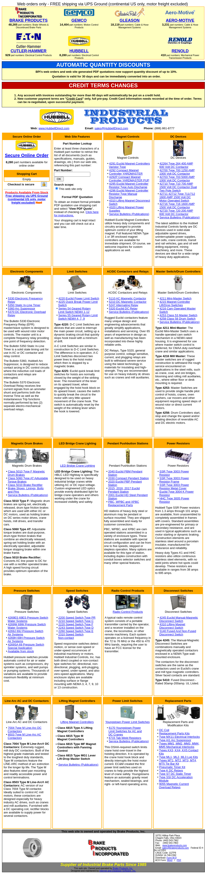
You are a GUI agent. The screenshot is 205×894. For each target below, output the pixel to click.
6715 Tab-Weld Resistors (125, 738)
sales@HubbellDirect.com (111, 128)
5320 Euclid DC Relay (123, 308)
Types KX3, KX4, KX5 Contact (178, 750)
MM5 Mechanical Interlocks (176, 747)
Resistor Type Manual (123, 193)
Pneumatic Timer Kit (172, 767)
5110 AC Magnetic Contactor (127, 298)
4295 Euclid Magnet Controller (128, 183)
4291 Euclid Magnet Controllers (129, 163)
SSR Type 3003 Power (174, 471)
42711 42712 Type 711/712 (177, 193)
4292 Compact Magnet (124, 170)
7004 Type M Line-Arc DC (24, 727)
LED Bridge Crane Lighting (77, 465)
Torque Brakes (17, 481)
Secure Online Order (27, 155)
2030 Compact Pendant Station (128, 478)
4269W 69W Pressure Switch (27, 624)
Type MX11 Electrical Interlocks (179, 736)
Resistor (164, 475)
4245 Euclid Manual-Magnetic (179, 617)
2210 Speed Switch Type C (76, 621)
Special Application (20, 648)
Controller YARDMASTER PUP (129, 180)
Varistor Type (117, 167)
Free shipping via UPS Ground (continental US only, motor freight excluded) (27, 199)
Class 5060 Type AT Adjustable (28, 478)
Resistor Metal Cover (172, 488)
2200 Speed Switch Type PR (76, 617)
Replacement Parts (120, 505)
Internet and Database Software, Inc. (117, 871)
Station (112, 475)
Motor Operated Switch (174, 200)
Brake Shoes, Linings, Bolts (26, 488)
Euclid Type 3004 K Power (176, 491)
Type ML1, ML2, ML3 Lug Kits (178, 757)
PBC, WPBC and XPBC (123, 501)
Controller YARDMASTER (126, 173)
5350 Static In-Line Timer (24, 305)
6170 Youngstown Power (125, 727)
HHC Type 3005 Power (174, 498)
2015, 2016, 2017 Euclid (124, 488)
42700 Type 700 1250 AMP (177, 170)
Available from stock (21, 651)
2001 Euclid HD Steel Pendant (128, 495)
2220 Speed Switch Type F (75, 624)
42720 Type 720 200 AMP (176, 210)
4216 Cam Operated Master (177, 308)
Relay (11, 301)
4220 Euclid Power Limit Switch (78, 298)
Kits (161, 753)
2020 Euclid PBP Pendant (125, 481)
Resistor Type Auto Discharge (128, 187)
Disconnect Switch (171, 621)
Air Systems (15, 634)
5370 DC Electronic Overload (27, 312)
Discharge (115, 197)
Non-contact (66, 637)
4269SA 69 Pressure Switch (26, 644)
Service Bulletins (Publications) (129, 214)
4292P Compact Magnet (125, 177)
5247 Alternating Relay (123, 305)
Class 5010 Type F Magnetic (26, 471)
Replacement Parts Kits (174, 733)
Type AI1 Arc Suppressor (175, 740)
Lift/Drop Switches (171, 305)
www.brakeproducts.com (174, 845)
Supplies (114, 210)
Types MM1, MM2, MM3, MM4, (179, 743)
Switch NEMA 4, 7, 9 (71, 318)
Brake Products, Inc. (123, 868)
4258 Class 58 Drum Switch (177, 318)
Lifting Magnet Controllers (77, 722)
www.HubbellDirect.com (53, 128)
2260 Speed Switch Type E (75, 631)
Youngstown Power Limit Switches (127, 722)
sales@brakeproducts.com (175, 848)
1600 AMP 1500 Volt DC (175, 197)
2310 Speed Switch (71, 634)
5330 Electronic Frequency (25, 298)
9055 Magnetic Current (174, 784)
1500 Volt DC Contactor (174, 207)
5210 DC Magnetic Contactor (128, 301)
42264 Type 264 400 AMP (176, 163)
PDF (179, 860)
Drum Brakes (16, 475)
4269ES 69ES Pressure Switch (28, 617)
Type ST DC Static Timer (175, 773)
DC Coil (164, 730)
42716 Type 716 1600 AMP (177, 204)
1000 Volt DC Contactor (174, 173)
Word (169, 860)
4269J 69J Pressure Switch (25, 631)
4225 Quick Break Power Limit (78, 301)
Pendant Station (118, 491)
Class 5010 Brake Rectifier (25, 485)
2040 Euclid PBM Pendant (125, 471)
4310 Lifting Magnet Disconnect (129, 200)
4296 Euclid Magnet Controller (128, 190)
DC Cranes (115, 734)
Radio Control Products (128, 611)
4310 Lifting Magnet (172, 624)
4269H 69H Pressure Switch (26, 637)
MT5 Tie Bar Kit (169, 763)
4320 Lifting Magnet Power (126, 207)
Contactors (15, 731)
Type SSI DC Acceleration (176, 777)
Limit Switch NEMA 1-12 (73, 312)
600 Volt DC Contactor (173, 167)
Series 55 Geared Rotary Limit (78, 315)
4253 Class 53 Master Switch (178, 315)
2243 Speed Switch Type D (76, 627)
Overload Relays (170, 787)
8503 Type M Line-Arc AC (24, 734)
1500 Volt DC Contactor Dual (178, 187)
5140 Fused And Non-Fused (178, 631)
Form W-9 (171, 858)
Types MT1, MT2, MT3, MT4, (178, 760)
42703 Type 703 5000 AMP (177, 177)
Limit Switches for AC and (125, 731)
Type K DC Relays (171, 770)
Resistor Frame (169, 481)
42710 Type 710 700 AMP (176, 183)
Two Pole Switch (170, 190)
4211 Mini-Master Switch (175, 298)
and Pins (13, 491)
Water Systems (17, 621)
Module (164, 780)
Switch (113, 204)
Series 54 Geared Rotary (74, 308)
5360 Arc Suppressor (21, 308)
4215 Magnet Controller (174, 301)
